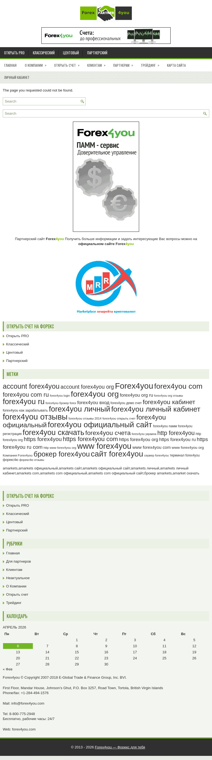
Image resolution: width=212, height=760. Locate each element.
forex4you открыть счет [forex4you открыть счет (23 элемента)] (119, 418)
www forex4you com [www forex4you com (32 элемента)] (151, 447)
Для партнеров (18, 561)
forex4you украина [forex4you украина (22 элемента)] (144, 434)
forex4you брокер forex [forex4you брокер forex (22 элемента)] (61, 403)
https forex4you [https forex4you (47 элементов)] (43, 439)
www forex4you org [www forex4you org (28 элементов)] (188, 447)
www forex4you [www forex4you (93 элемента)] (104, 446)
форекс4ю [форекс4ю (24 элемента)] (10, 460)
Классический (44, 52)
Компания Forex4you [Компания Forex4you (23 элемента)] (18, 455)
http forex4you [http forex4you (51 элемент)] (176, 433)
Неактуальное (18, 578)
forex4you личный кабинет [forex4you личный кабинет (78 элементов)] (155, 409)
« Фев (7, 669)
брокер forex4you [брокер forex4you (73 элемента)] (61, 454)
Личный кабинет (17, 77)
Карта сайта (176, 65)
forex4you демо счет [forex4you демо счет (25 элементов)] (126, 403)
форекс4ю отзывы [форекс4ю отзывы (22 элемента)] (31, 459)
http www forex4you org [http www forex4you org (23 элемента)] (60, 447)
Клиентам (98, 63)
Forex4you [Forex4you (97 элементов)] (134, 385)
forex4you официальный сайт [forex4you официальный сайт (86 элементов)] (100, 424)
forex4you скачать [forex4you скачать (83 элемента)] (53, 432)
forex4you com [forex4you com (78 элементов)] (178, 386)
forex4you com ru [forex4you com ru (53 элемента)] (26, 394)
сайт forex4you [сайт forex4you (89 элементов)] (117, 454)
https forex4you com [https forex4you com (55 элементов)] (90, 439)
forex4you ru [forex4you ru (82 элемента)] (23, 401)
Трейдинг (152, 63)
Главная (10, 65)
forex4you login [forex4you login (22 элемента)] (60, 395)
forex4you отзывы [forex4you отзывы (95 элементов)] (35, 416)
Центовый (71, 52)
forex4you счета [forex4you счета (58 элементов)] (108, 432)
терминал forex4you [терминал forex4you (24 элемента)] (185, 455)
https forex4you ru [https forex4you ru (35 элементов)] (177, 439)
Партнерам (125, 63)
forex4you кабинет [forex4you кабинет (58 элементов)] (169, 401)
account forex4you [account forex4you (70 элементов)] (31, 386)
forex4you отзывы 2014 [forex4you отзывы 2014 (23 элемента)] (84, 418)
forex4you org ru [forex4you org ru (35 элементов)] (136, 395)
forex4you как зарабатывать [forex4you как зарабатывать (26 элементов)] (25, 410)
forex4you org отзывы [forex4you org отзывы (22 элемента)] (168, 395)
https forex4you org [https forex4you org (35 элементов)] (138, 439)
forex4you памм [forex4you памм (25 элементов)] (165, 426)
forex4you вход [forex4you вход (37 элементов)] (93, 402)
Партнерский (97, 52)
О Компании (37, 63)
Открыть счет (68, 63)
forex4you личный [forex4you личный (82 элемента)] (79, 409)
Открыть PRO (14, 52)
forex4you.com (24, 729)
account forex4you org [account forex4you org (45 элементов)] (87, 387)
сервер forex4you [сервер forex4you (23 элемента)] (156, 455)
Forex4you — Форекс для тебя (120, 747)
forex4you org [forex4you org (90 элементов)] (95, 394)
